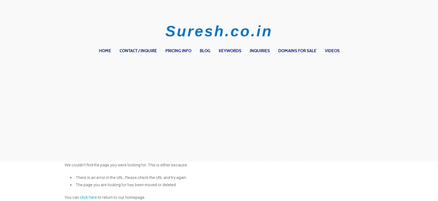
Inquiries (260, 50)
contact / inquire (138, 50)
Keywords (230, 50)
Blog (205, 50)
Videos (332, 50)
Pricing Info (178, 50)
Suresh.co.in (219, 31)
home (105, 50)
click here (88, 197)
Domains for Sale (297, 50)
